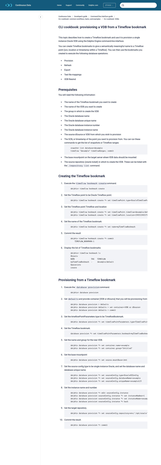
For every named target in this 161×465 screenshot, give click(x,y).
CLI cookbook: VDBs (111, 19)
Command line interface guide (102, 16)
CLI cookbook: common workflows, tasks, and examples (79, 19)
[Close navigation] (40, 17)
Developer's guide (80, 16)
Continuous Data (23, 5)
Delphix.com (93, 5)
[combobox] (138, 5)
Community (80, 5)
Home (59, 5)
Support (69, 5)
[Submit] (123, 5)
